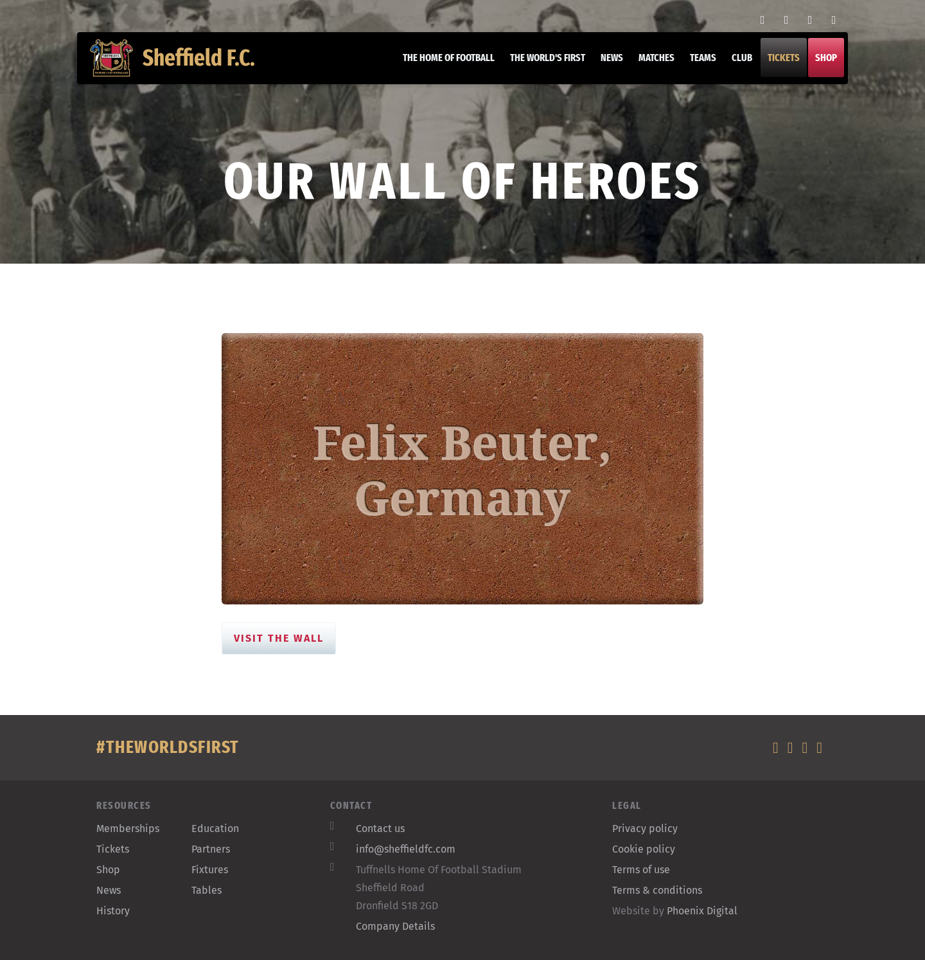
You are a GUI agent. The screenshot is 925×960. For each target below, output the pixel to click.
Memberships (127, 828)
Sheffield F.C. (178, 64)
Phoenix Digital (702, 911)
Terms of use (641, 870)
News (605, 64)
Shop (820, 64)
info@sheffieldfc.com (405, 849)
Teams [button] (696, 64)
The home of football (442, 64)
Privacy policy (645, 828)
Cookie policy (643, 849)
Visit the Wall (279, 638)
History (113, 911)
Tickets (777, 64)
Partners (210, 849)
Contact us (380, 828)
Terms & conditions (657, 890)
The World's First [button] (541, 64)
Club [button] (735, 64)
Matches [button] (650, 64)
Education (215, 828)
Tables (206, 890)
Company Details (395, 926)
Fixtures (209, 870)
